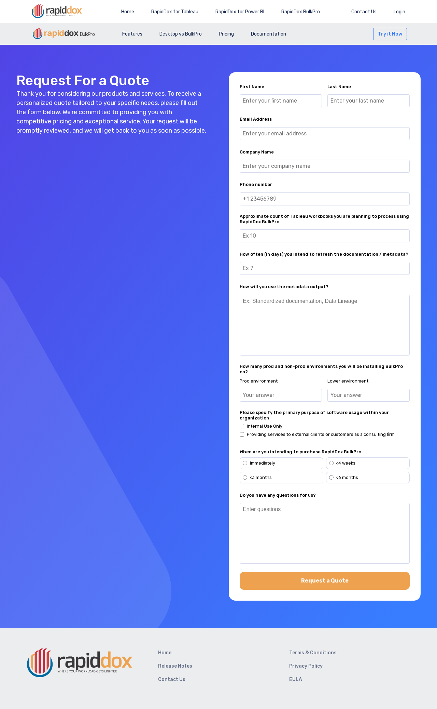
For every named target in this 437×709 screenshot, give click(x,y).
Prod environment (259, 381)
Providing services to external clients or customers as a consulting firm (321, 434)
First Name (252, 86)
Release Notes (175, 666)
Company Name (257, 152)
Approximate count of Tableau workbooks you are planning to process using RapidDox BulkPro (324, 219)
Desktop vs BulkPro (180, 34)
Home (127, 12)
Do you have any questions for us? (278, 495)
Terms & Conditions (313, 653)
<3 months (257, 477)
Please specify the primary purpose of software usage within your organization (314, 415)
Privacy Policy (306, 666)
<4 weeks (342, 463)
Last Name (339, 86)
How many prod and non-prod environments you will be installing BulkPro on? (321, 369)
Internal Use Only (264, 426)
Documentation (268, 34)
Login (399, 12)
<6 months (343, 477)
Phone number (256, 184)
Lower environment (347, 381)
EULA (295, 679)
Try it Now (390, 34)
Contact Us (364, 12)
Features (132, 34)
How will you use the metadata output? (284, 286)
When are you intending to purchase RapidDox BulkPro (300, 451)
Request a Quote (325, 580)
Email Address (256, 119)
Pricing (226, 34)
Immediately (259, 463)
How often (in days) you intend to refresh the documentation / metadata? (324, 254)
